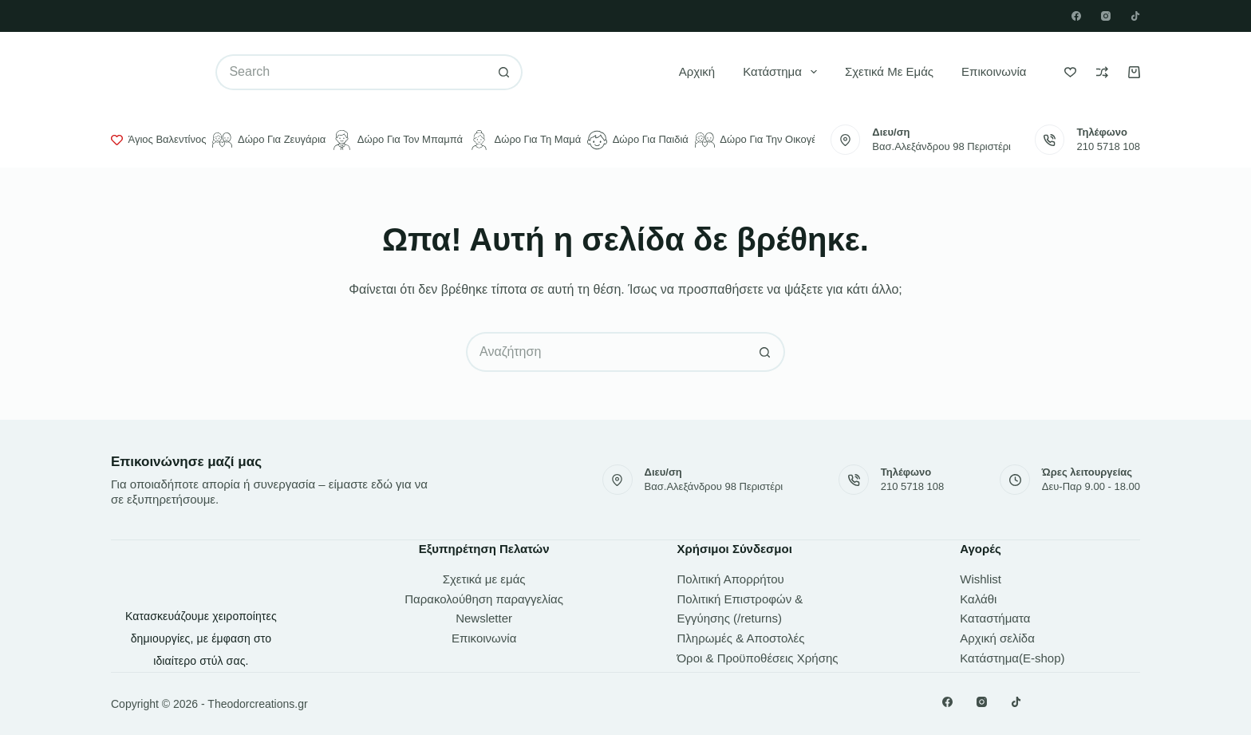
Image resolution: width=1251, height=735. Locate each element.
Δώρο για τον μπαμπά (397, 140)
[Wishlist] (1070, 72)
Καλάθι (978, 599)
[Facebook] (1076, 16)
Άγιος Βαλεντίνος (158, 139)
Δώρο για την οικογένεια (765, 140)
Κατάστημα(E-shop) (1012, 658)
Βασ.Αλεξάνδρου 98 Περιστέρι (941, 146)
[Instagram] (1106, 16)
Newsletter (484, 618)
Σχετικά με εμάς (889, 71)
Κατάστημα (783, 71)
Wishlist (980, 579)
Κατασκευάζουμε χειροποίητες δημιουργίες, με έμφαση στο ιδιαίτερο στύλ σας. (201, 638)
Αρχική (697, 71)
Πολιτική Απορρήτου (730, 579)
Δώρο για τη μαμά (525, 140)
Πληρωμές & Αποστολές (741, 638)
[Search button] (505, 72)
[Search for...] (350, 72)
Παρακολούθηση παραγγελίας (484, 599)
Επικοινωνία (993, 71)
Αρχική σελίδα (997, 638)
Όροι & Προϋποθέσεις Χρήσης (758, 658)
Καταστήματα (995, 618)
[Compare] (1102, 72)
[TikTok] (1135, 16)
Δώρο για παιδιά (638, 140)
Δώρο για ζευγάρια (269, 140)
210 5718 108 (1108, 146)
